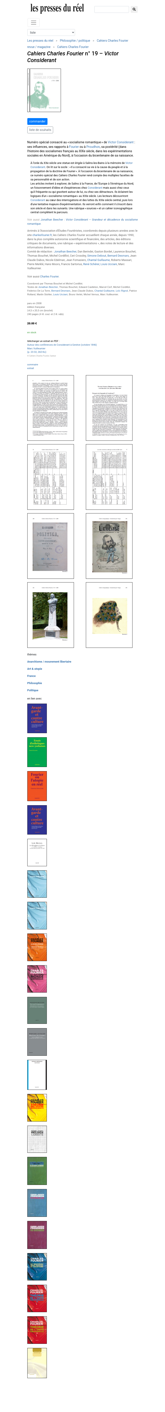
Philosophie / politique (75, 40)
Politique (32, 690)
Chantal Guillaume (98, 260)
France (31, 676)
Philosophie (34, 683)
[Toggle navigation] (34, 22)
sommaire (32, 364)
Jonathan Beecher (65, 251)
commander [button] (37, 121)
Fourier (74, 147)
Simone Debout (96, 255)
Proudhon (93, 147)
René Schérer (91, 264)
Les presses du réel (40, 40)
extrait (30, 368)
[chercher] (111, 9)
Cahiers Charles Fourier (112, 40)
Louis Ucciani (109, 264)
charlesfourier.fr (42, 235)
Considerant (95, 187)
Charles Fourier (49, 276)
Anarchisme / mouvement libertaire (49, 661)
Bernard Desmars (118, 255)
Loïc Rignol (122, 290)
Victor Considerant (121, 142)
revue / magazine (39, 47)
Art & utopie (34, 668)
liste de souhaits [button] (40, 130)
